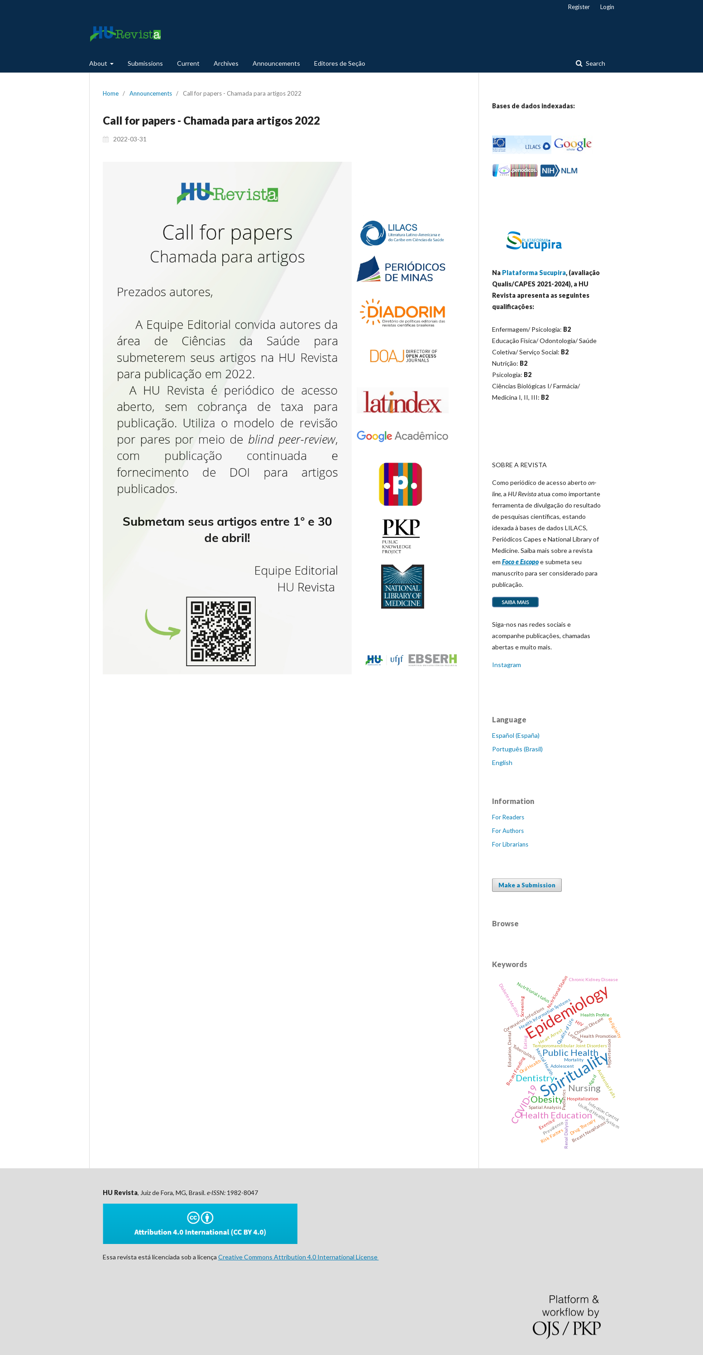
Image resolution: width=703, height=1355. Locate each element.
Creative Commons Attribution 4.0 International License (298, 1257)
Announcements (276, 63)
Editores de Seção (339, 63)
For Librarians (510, 844)
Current (188, 63)
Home (111, 93)
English (502, 762)
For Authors (508, 830)
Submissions (145, 63)
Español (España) (516, 735)
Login (607, 6)
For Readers (508, 817)
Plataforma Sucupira (534, 272)
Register (579, 6)
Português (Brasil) (517, 749)
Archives (226, 63)
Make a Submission (526, 885)
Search (594, 63)
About (99, 63)
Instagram (506, 664)
